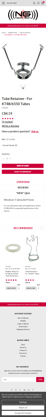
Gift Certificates (23, 318)
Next (41, 228)
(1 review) (7, 121)
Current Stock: (9, 145)
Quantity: (6, 154)
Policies (23, 356)
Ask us (34, 131)
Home (4, 33)
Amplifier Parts (12, 33)
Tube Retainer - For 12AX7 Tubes (32, 272)
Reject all (23, 407)
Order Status (23, 326)
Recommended (23, 228)
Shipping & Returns (23, 329)
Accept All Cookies (23, 413)
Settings (23, 402)
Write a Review (10, 125)
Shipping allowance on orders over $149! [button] (23, 26)
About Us (23, 347)
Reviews (23, 187)
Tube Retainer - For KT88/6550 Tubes (15, 35)
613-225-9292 (12, 3)
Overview (23, 181)
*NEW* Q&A (23, 193)
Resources (23, 353)
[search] (33, 3)
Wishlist (23, 321)
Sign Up (26, 324)
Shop (23, 345)
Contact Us (23, 350)
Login (19, 324)
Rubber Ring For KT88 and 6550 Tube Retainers (12, 273)
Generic (5, 108)
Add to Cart (11, 288)
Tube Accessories (25, 33)
